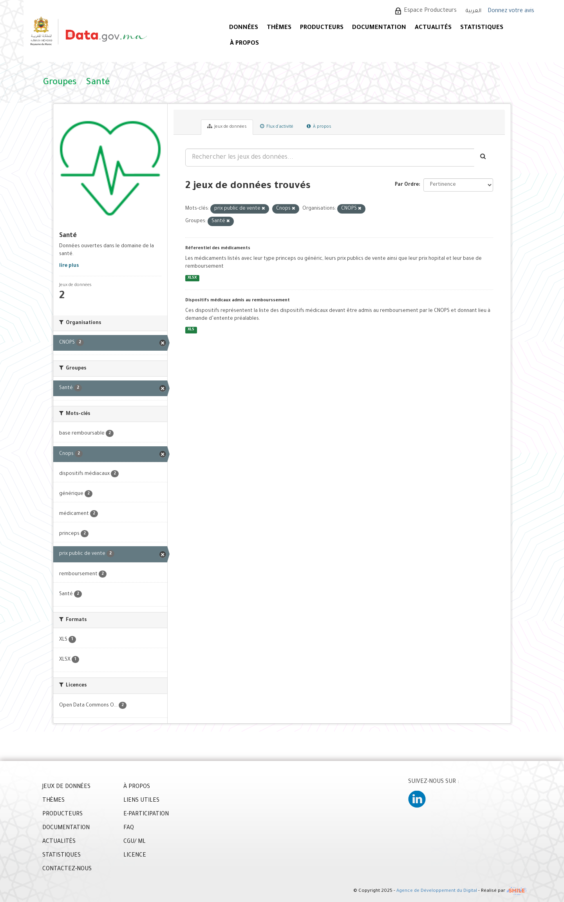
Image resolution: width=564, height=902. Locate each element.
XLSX (192, 278)
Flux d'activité (276, 126)
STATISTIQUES (481, 28)
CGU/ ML (134, 842)
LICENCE (134, 856)
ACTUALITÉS (433, 28)
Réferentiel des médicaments (217, 248)
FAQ (128, 828)
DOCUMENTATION (379, 28)
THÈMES (53, 801)
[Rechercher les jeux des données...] (329, 158)
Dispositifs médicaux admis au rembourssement (237, 300)
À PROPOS (244, 43)
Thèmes (279, 28)
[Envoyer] (483, 157)
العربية (473, 11)
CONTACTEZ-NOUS (67, 869)
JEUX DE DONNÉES (66, 787)
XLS (191, 330)
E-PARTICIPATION (146, 814)
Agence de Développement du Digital (436, 891)
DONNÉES (243, 28)
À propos (319, 126)
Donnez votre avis (511, 11)
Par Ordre (407, 185)
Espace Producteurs (430, 11)
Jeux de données (227, 126)
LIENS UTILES (141, 801)
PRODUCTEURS (321, 28)
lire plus (69, 266)
